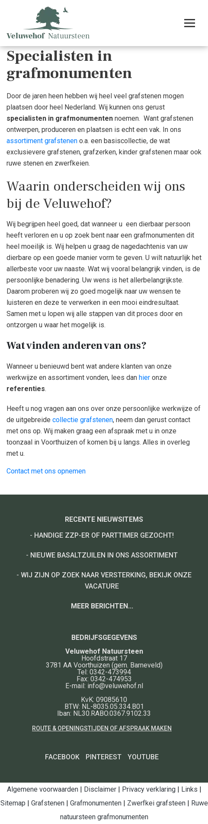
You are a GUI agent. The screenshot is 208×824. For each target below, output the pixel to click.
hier (144, 377)
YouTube (143, 757)
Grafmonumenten (96, 803)
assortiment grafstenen (41, 141)
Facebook (62, 757)
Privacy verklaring (149, 789)
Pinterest (104, 757)
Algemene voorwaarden (42, 789)
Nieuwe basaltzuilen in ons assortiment (104, 555)
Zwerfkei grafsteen (156, 803)
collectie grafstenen (82, 420)
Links (189, 789)
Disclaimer (100, 789)
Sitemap (13, 803)
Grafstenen (47, 803)
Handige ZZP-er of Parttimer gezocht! (104, 535)
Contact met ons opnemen (46, 471)
